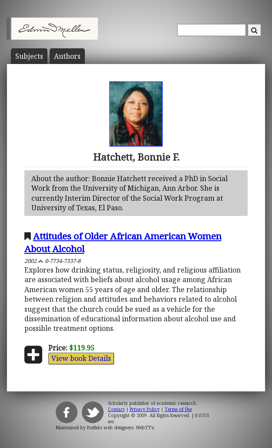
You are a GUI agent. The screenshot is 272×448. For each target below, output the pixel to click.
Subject (29, 56)
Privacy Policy (145, 409)
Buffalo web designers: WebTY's (120, 427)
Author (67, 56)
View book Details (81, 358)
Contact (116, 409)
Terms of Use (178, 409)
